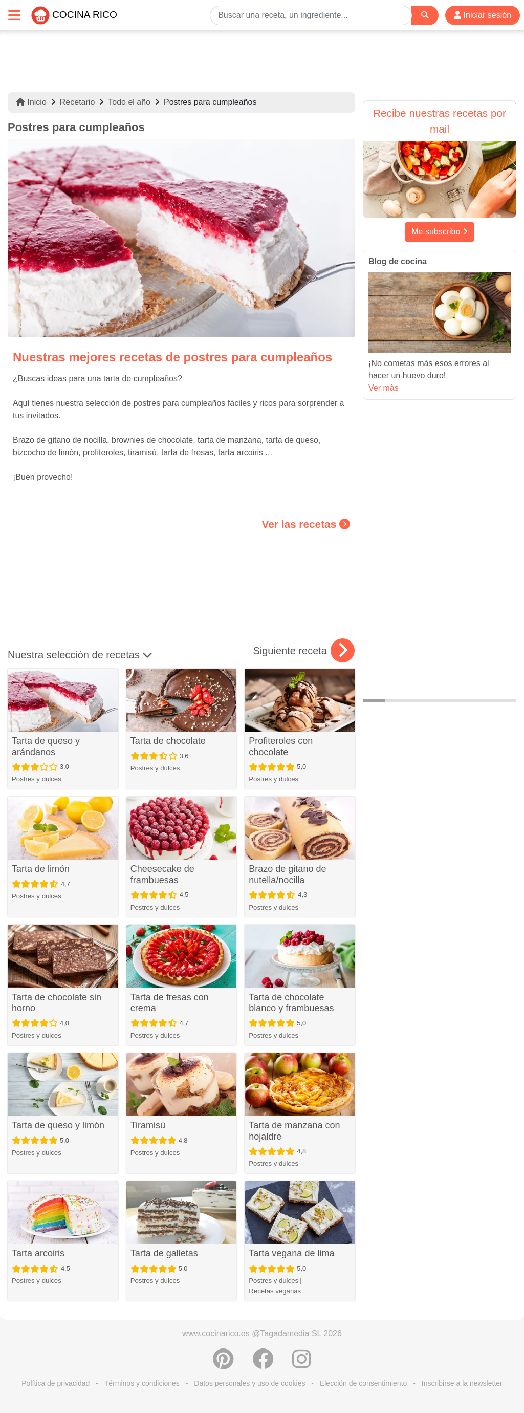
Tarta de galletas (164, 1253)
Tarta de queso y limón (58, 1125)
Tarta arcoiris (38, 1253)
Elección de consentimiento (363, 1383)
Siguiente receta (304, 650)
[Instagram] (301, 1364)
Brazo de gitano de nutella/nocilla (287, 874)
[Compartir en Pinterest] (223, 1364)
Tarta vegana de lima (291, 1253)
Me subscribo (439, 231)
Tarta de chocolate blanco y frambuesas (291, 1003)
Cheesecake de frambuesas (162, 874)
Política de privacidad (55, 1383)
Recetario (77, 102)
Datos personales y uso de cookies (249, 1383)
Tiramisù (147, 1125)
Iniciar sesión (482, 15)
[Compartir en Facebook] (263, 1364)
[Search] (424, 15)
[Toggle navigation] (14, 15)
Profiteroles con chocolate (281, 746)
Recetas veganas (275, 1291)
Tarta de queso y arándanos (46, 746)
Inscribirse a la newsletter (462, 1383)
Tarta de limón (41, 869)
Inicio (31, 102)
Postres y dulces (36, 779)
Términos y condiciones (142, 1383)
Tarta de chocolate (168, 741)
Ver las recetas (306, 524)
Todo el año (129, 102)
